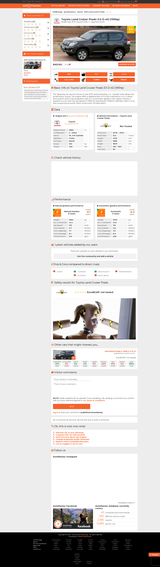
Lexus (102, 543)
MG (102, 545)
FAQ (34, 547)
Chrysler (69, 540)
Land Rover (102, 542)
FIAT (80, 542)
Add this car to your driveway (70, 433)
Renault (128, 540)
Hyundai (80, 549)
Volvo (77, 563)
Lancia (102, 540)
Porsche (115, 549)
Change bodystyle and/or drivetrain (72, 439)
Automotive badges (121, 5)
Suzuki (77, 556)
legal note (31, 1)
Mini (115, 540)
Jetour (90, 545)
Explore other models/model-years (72, 441)
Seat (128, 547)
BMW (56, 543)
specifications (70, 12)
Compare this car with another (70, 435)
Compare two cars (101, 5)
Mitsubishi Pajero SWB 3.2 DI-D (120, 351)
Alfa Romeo (56, 540)
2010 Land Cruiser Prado (94, 12)
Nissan (115, 543)
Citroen (68, 542)
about (24, 1)
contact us (38, 1)
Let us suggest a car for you (69, 444)
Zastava (89, 561)
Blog (135, 5)
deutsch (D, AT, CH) (112, 1)
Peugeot (115, 547)
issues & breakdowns (77, 116)
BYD (56, 545)
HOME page (57, 12)
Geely (80, 545)
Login (101, 1)
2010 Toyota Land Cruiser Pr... (35, 60)
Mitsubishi (115, 542)
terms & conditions (39, 543)
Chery (56, 547)
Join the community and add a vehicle (95, 256)
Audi (56, 542)
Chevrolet (56, 549)
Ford (80, 543)
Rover (128, 542)
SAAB (128, 543)
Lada (90, 549)
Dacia (69, 547)
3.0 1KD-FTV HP (72, 124)
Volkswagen (77, 561)
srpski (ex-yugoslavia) (129, 1)
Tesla (77, 558)
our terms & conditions (94, 400)
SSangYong (128, 545)
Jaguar (90, 542)
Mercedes (102, 549)
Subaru (77, 554)
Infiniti (90, 540)
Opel (115, 545)
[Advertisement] (149, 46)
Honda (80, 547)
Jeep (90, 543)
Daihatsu (68, 549)
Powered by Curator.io (126, 502)
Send (72, 406)
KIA (90, 547)
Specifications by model (79, 5)
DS (69, 545)
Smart (128, 549)
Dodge (80, 540)
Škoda (89, 563)
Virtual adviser (58, 5)
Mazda (102, 547)
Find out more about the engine (71, 437)
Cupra (68, 543)
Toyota (80, 12)
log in (55, 412)
